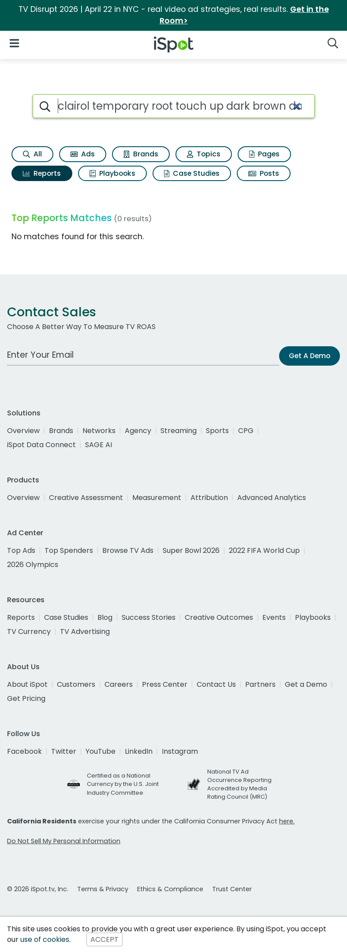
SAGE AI (98, 445)
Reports (42, 173)
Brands (140, 154)
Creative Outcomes (219, 617)
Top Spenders (69, 550)
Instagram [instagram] (180, 751)
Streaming (178, 431)
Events (274, 617)
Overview (23, 431)
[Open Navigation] (14, 43)
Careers (118, 684)
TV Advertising (85, 631)
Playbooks (112, 173)
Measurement (156, 498)
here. (287, 821)
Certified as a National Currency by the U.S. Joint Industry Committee (123, 784)
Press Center (164, 684)
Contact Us (216, 684)
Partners (260, 684)
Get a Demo (306, 684)
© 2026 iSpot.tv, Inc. (37, 889)
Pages (264, 154)
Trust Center (232, 889)
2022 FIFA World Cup (264, 550)
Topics (203, 154)
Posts (263, 173)
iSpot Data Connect (41, 445)
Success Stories (148, 617)
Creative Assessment (86, 498)
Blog (104, 617)
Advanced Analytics (271, 498)
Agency (138, 431)
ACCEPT (104, 939)
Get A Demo (309, 356)
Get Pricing (26, 698)
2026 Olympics (32, 564)
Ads (83, 154)
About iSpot (27, 684)
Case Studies (192, 173)
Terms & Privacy (102, 889)
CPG (246, 431)
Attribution (209, 498)
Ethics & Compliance (170, 889)
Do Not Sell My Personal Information (63, 841)
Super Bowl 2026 (191, 550)
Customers (76, 684)
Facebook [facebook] (24, 751)
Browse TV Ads (127, 550)
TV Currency (29, 631)
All (32, 154)
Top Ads (21, 550)
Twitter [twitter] (63, 751)
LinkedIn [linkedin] (139, 751)
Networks (99, 431)
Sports (217, 431)
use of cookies (44, 939)
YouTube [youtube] (101, 751)
